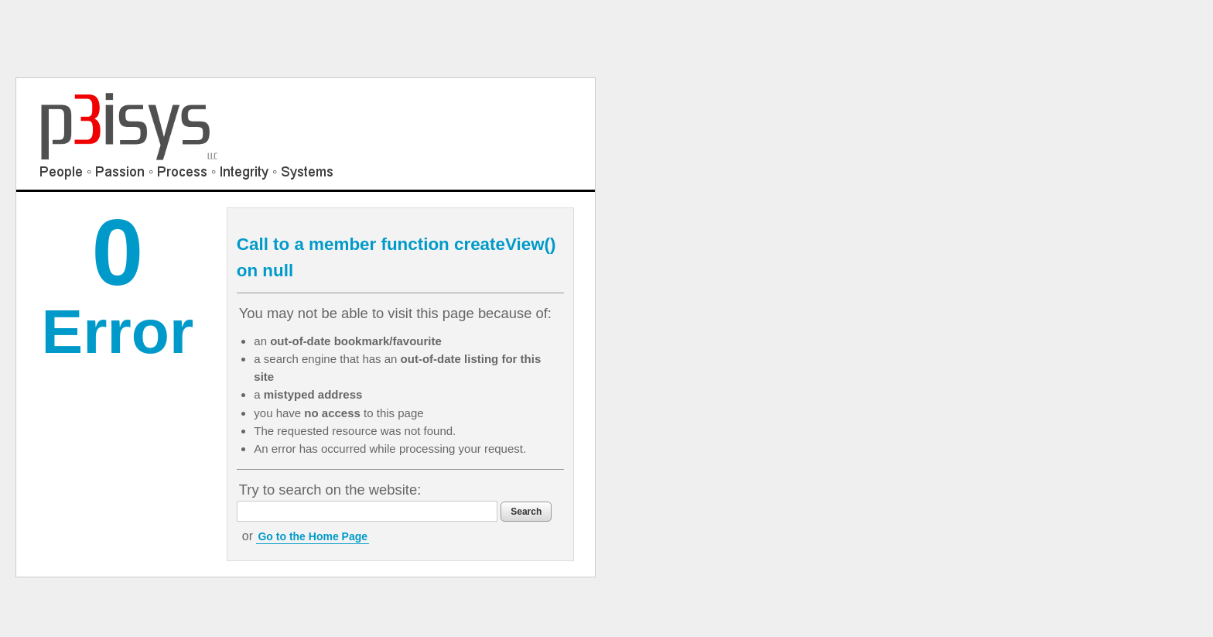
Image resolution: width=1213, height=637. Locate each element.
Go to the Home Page (312, 536)
